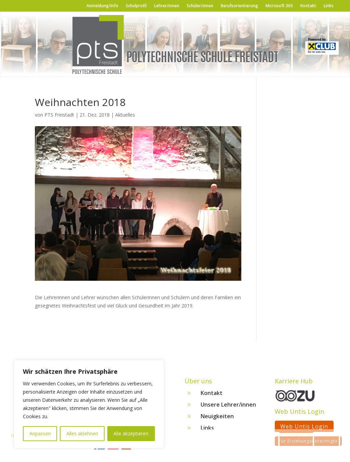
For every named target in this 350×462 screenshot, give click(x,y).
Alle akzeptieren (130, 433)
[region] (89, 404)
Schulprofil (136, 6)
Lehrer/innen (166, 6)
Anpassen (40, 433)
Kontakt (308, 6)
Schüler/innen (200, 6)
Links (329, 6)
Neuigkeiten (217, 418)
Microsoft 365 (279, 6)
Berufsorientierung (239, 6)
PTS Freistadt (59, 114)
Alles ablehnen (82, 433)
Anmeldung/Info (102, 6)
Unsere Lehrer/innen (228, 407)
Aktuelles (125, 114)
